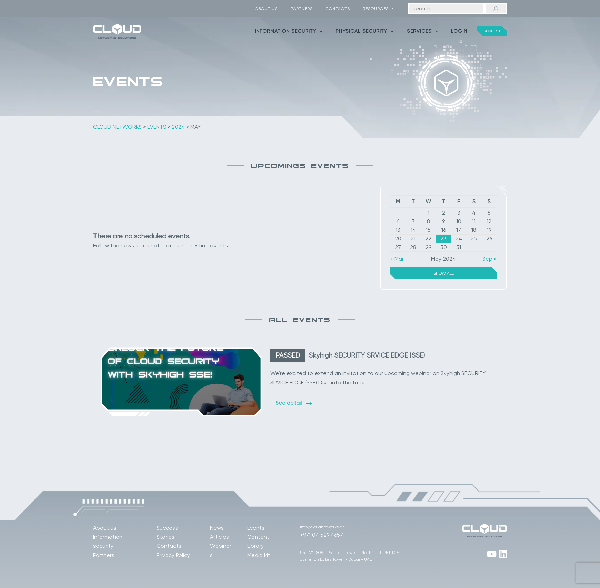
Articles (219, 537)
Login (461, 31)
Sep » (489, 259)
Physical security (373, 31)
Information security (300, 31)
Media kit (258, 555)
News (217, 528)
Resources (381, 8)
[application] (394, 8)
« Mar (397, 259)
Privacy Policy (173, 555)
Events (255, 528)
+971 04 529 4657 (321, 535)
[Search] (496, 8)
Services (427, 31)
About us (282, 8)
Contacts (344, 8)
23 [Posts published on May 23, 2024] (443, 238)
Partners (313, 8)
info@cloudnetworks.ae (322, 527)
